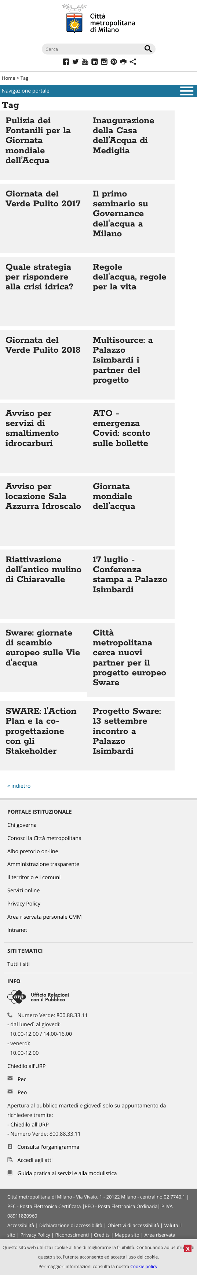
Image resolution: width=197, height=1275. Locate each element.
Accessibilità (20, 1225)
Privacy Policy (23, 903)
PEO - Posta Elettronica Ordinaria (121, 1206)
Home (8, 78)
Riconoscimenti (72, 1234)
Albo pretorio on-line (32, 851)
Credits (102, 1234)
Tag (24, 78)
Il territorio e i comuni (34, 877)
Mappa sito (127, 1234)
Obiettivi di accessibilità (133, 1225)
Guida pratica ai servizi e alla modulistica (67, 1173)
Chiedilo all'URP (27, 1066)
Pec (22, 1079)
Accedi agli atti (35, 1160)
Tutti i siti (18, 964)
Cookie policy (143, 1266)
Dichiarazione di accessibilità (70, 1225)
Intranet (17, 930)
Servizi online (23, 890)
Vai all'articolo (43, 145)
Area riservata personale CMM (44, 917)
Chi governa (22, 825)
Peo (22, 1092)
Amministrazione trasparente (43, 864)
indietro (21, 786)
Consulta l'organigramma (49, 1147)
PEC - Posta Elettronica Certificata (44, 1206)
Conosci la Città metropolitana (44, 838)
